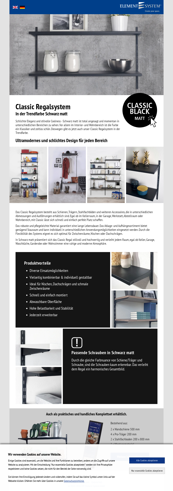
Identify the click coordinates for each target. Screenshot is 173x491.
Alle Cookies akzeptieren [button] (147, 460)
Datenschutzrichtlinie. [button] (74, 481)
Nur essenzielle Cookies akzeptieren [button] (147, 470)
